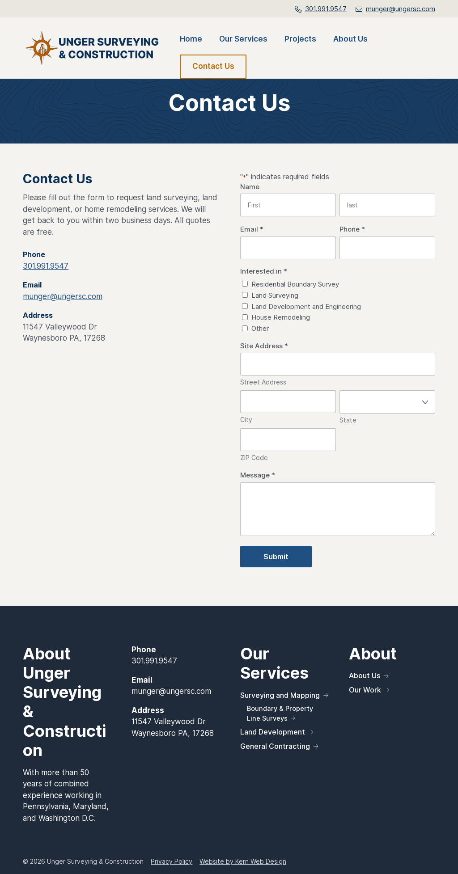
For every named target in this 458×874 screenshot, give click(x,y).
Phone (352, 229)
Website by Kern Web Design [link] (242, 861)
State (347, 420)
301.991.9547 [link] (326, 8)
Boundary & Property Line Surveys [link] (280, 713)
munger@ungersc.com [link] (62, 296)
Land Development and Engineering (306, 306)
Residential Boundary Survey (295, 284)
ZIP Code (254, 457)
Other (260, 328)
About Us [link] (350, 39)
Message (257, 475)
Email (251, 229)
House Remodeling (280, 317)
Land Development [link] (272, 731)
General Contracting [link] (275, 746)
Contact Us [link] (213, 66)
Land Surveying (274, 295)
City (246, 419)
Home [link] (191, 39)
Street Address (263, 382)
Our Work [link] (365, 689)
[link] (395, 8)
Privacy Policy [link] (171, 861)
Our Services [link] (243, 39)
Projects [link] (300, 39)
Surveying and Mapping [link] (280, 695)
